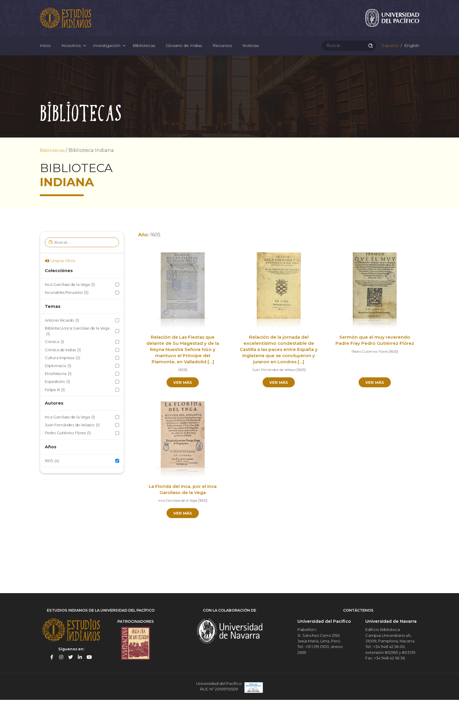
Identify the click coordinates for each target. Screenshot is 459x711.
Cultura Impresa (62, 368)
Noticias (250, 52)
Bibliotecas (144, 52)
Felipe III (55, 400)
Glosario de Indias (184, 52)
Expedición (57, 393)
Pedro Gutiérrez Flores (68, 444)
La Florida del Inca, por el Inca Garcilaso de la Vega (183, 501)
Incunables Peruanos (66, 303)
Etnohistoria (58, 385)
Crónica (54, 353)
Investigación (106, 52)
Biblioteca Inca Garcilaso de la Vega (77, 342)
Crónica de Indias (63, 361)
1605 (52, 471)
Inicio (45, 52)
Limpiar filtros (62, 271)
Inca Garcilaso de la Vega (70, 295)
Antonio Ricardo (62, 331)
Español (389, 52)
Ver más (183, 393)
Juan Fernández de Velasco (72, 436)
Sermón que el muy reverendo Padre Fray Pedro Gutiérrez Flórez (375, 354)
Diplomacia (58, 376)
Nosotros (71, 52)
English (411, 52)
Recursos (222, 52)
